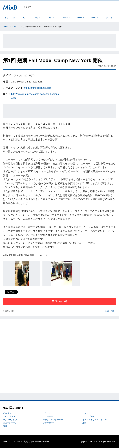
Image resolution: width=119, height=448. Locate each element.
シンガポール (49, 423)
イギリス (7, 413)
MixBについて (9, 441)
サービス (80, 17)
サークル (94, 17)
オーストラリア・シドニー (94, 419)
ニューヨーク (49, 416)
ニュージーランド (11, 423)
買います (52, 17)
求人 (24, 17)
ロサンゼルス (88, 416)
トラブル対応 (22, 441)
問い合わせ (59, 301)
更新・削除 (109, 311)
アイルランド (9, 416)
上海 (84, 423)
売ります (38, 17)
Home (5, 26)
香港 (5, 426)
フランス (47, 413)
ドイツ (85, 413)
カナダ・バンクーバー (53, 419)
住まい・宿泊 (10, 17)
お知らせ (109, 17)
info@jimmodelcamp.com (37, 88)
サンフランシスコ (11, 419)
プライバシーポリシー (39, 441)
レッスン (66, 17)
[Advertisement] (59, 41)
